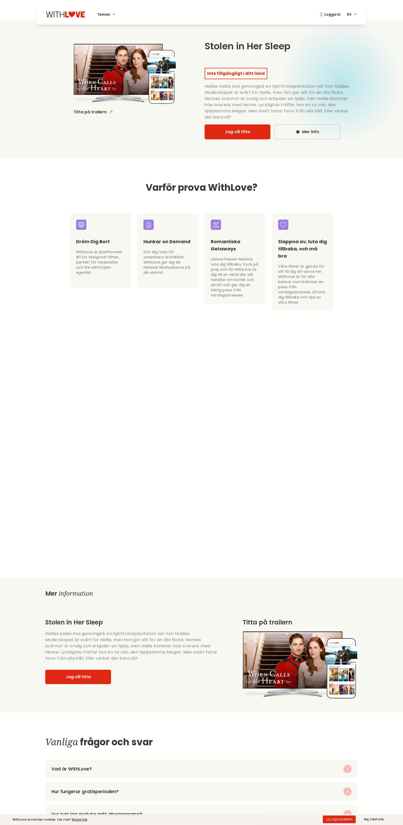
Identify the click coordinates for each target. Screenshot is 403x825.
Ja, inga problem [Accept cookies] (339, 819)
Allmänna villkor (149, 793)
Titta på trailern (93, 112)
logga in (340, 762)
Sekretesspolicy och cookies (161, 801)
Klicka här (79, 819)
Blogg (138, 809)
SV (352, 14)
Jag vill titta (237, 132)
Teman (106, 14)
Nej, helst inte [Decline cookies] (374, 819)
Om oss (140, 776)
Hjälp (138, 785)
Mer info (307, 132)
